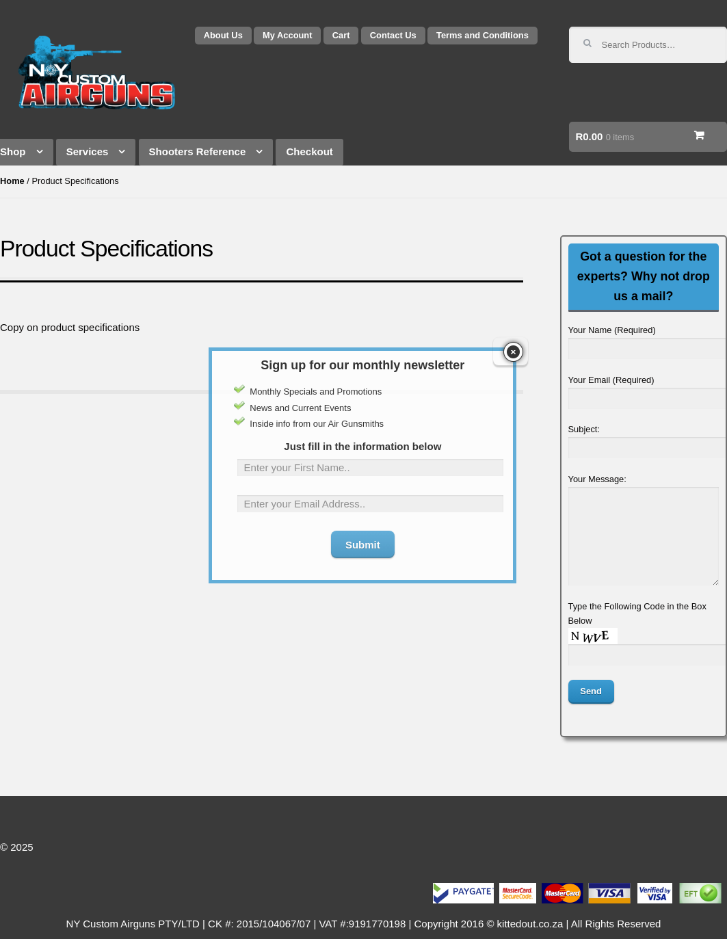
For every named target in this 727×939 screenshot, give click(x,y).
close (513, 334)
